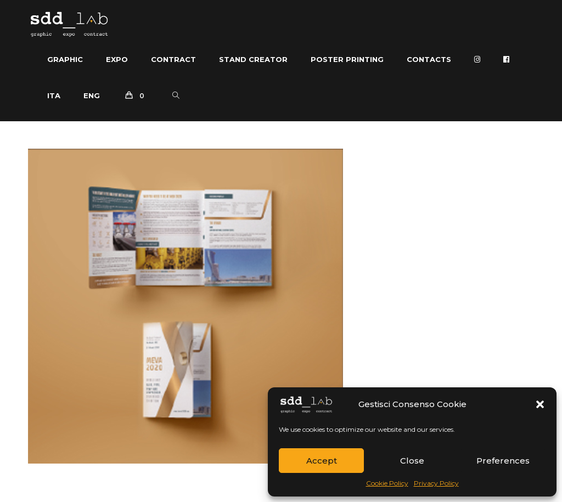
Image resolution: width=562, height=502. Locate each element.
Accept (321, 460)
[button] (540, 404)
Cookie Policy (387, 483)
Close (412, 460)
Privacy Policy (436, 483)
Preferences (503, 460)
